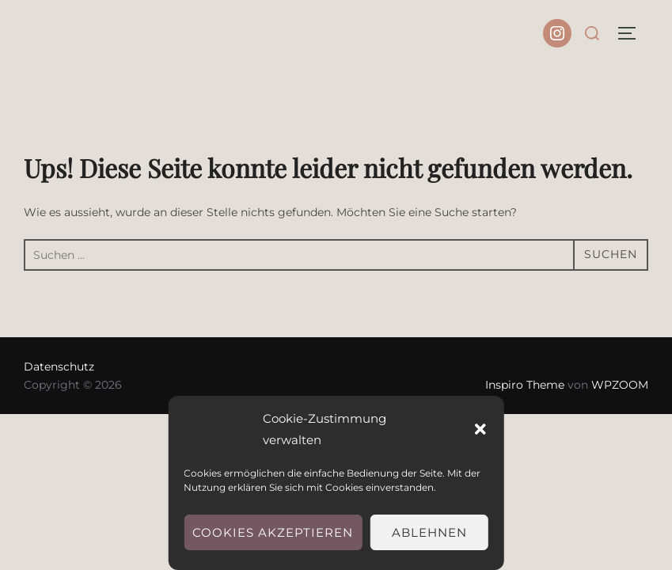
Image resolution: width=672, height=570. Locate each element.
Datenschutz (59, 366)
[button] (480, 429)
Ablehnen (429, 532)
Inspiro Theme (524, 385)
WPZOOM (619, 385)
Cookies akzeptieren (272, 532)
